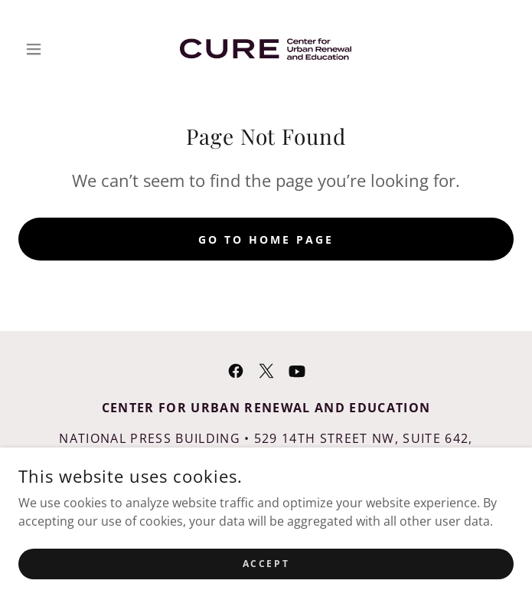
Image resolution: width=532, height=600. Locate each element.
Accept (266, 584)
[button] (55, 49)
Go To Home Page (266, 239)
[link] (265, 49)
